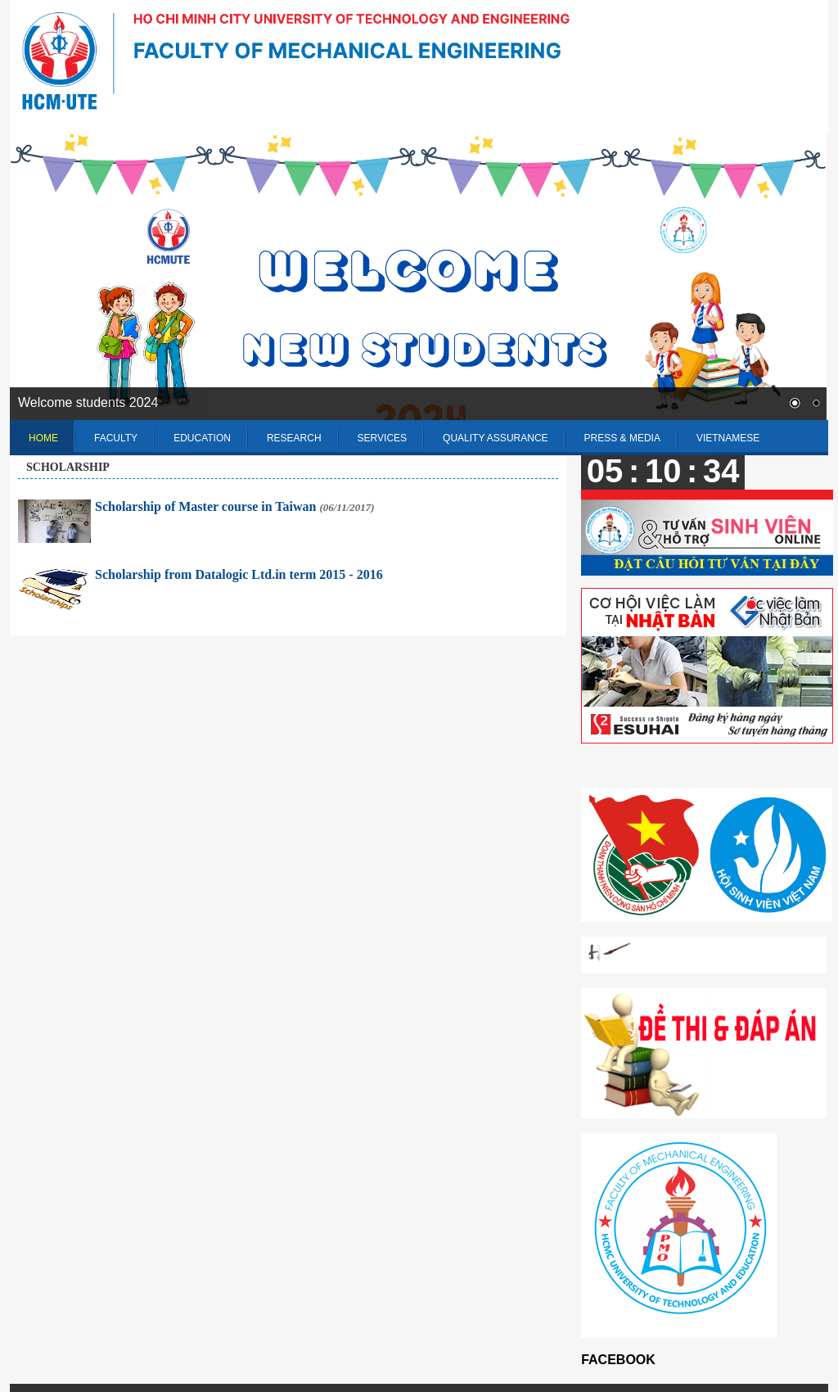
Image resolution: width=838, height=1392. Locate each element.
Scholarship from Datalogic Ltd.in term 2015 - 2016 (239, 574)
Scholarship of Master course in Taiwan (235, 506)
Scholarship (68, 467)
